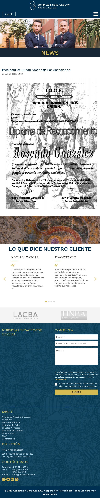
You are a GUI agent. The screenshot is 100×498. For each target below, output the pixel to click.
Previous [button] (4, 279)
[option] (28, 273)
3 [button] (51, 301)
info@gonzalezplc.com (24, 474)
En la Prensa (8, 433)
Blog (4, 436)
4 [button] (54, 301)
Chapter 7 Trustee (11, 428)
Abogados (7, 420)
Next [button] (95, 279)
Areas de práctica (11, 422)
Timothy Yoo (65, 257)
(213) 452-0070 (20, 467)
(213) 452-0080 (20, 469)
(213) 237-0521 (19, 472)
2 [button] (48, 301)
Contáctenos (8, 439)
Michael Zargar (25, 257)
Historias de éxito (11, 425)
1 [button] (46, 301)
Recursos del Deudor (12, 431)
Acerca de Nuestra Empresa (16, 417)
